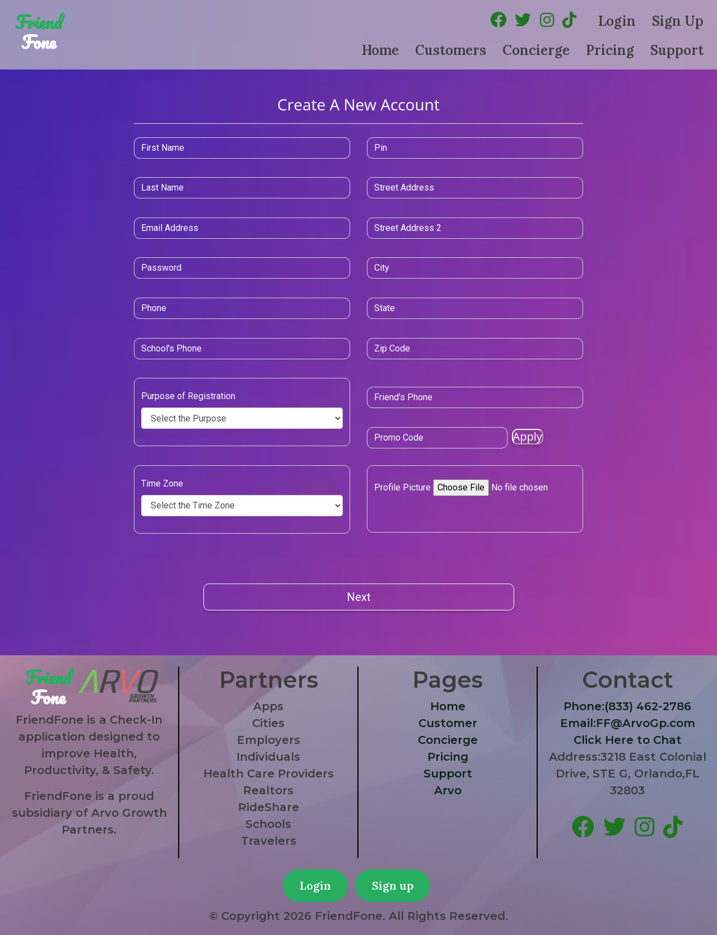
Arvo (448, 790)
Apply (481, 436)
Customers (450, 50)
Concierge (536, 50)
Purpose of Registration (258, 396)
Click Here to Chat (628, 740)
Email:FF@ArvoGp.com (627, 723)
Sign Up (678, 21)
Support (677, 50)
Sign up (392, 885)
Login (617, 21)
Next (359, 597)
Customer (447, 723)
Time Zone (232, 483)
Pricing (610, 50)
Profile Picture (402, 485)
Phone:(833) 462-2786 (627, 706)
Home (380, 50)
